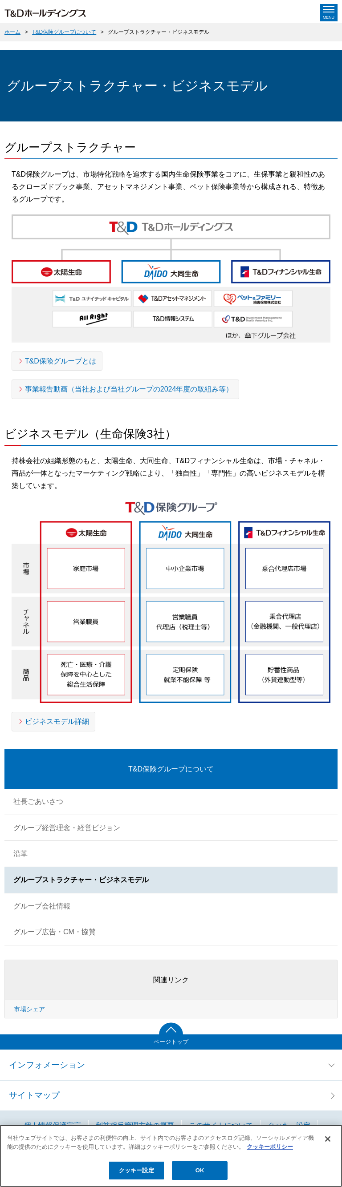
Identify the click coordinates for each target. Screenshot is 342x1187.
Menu (328, 17)
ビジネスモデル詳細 (57, 721)
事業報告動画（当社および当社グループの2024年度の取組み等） (129, 389)
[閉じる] (328, 1139)
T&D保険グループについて (64, 32)
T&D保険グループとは (60, 361)
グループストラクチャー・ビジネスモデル (158, 32)
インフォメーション (47, 1065)
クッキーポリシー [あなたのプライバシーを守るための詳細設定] (270, 1146)
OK (199, 1170)
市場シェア (29, 1009)
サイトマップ (34, 1095)
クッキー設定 (136, 1170)
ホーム (12, 32)
